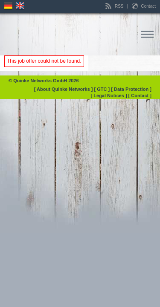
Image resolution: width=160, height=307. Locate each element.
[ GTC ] (102, 89)
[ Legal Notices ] (109, 95)
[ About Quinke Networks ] (64, 89)
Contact (144, 6)
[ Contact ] (139, 95)
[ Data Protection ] (131, 89)
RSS (115, 6)
